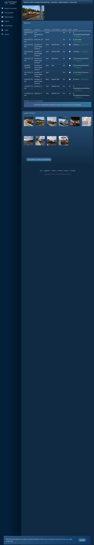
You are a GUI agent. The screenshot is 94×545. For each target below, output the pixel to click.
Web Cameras (7, 17)
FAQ (42, 176)
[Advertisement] (59, 31)
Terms (55, 176)
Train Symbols (7, 13)
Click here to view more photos (39, 165)
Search (5, 34)
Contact (74, 176)
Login (5, 30)
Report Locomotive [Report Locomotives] (9, 8)
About (68, 176)
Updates (48, 176)
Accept (82, 539)
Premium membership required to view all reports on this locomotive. (59, 110)
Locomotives (7, 26)
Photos (5, 21)
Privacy (61, 176)
